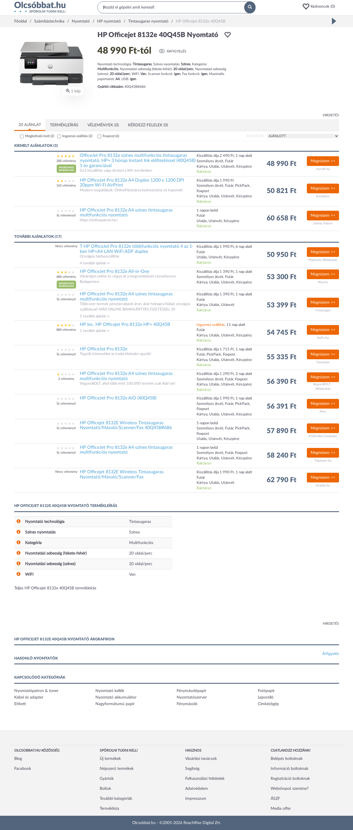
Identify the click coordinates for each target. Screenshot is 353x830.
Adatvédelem (196, 789)
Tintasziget (322, 310)
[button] (320, 7)
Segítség (192, 769)
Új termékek (110, 759)
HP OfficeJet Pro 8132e (103, 349)
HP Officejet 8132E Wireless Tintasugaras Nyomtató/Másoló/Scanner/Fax (122, 474)
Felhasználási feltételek (205, 779)
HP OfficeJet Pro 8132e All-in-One (114, 271)
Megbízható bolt (39, 136)
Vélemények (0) (103, 125)
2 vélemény (66, 378)
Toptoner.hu (323, 460)
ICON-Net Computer (323, 436)
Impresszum (195, 799)
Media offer (281, 809)
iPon (323, 411)
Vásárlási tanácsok (201, 759)
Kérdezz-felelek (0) (148, 125)
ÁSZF (275, 799)
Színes (134, 532)
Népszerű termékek (117, 769)
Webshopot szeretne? (290, 789)
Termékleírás (64, 125)
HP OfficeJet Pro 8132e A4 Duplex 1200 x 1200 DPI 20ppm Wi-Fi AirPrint (132, 183)
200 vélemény (66, 161)
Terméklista (109, 809)
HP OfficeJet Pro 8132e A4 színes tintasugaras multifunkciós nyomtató (126, 213)
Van (132, 575)
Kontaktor (323, 196)
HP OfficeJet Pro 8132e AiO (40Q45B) (118, 398)
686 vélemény (66, 276)
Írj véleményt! (66, 215)
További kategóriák (116, 799)
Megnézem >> (323, 161)
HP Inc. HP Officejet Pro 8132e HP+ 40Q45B (125, 324)
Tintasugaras (140, 522)
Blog (18, 759)
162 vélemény (66, 185)
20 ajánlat (30, 125)
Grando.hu (323, 485)
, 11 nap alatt (221, 325)
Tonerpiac (323, 362)
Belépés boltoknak (287, 759)
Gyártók (107, 779)
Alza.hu (323, 282)
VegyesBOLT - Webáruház (323, 386)
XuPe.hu (323, 337)
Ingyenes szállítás (77, 136)
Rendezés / (256, 136)
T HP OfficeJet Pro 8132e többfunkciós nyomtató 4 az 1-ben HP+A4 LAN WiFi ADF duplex (137, 249)
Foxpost (111, 136)
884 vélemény (66, 329)
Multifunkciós (141, 543)
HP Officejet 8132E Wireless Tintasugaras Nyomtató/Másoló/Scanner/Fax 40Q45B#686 (126, 425)
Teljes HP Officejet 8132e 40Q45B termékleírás (55, 588)
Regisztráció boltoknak (290, 779)
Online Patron (322, 223)
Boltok (105, 789)
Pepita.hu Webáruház (322, 259)
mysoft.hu (323, 169)
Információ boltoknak (289, 769)
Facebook (22, 769)
